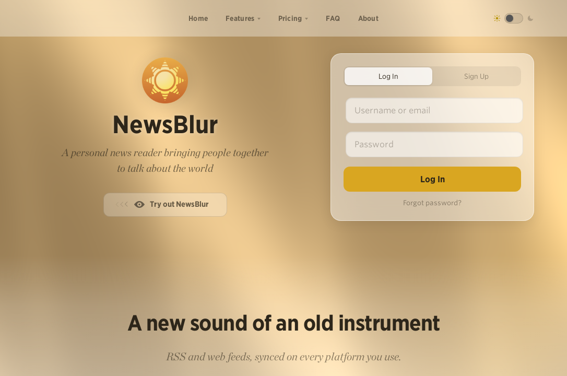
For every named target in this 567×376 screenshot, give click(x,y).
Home (198, 18)
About (368, 18)
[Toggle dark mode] (513, 18)
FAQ (333, 18)
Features (240, 18)
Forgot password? (432, 203)
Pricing (290, 18)
